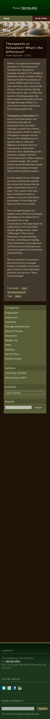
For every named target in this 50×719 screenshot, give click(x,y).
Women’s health (13, 358)
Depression (11, 335)
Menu (7, 18)
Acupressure (11, 317)
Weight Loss (11, 340)
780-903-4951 (29, 7)
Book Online (41, 18)
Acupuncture (11, 312)
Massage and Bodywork (16, 292)
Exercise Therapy (14, 331)
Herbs (8, 344)
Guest (24, 288)
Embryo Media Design (27, 713)
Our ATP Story (12, 354)
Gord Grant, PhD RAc (16, 373)
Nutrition (10, 349)
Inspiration (10, 321)
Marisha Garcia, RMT (16, 377)
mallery (18, 296)
